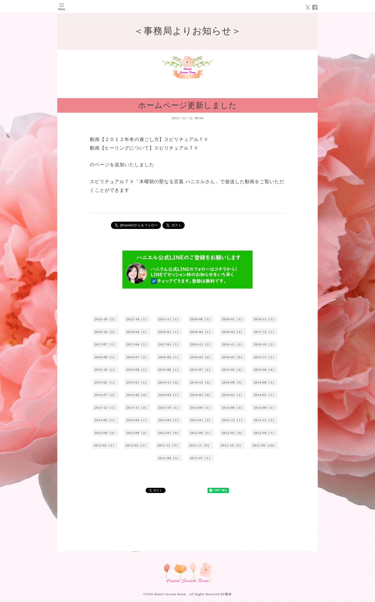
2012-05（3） (233, 433)
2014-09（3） (233, 382)
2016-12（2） (201, 344)
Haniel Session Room (170, 594)
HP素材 (226, 594)
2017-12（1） (265, 332)
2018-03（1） (233, 332)
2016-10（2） (265, 344)
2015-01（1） (137, 382)
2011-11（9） (200, 445)
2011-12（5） (168, 445)
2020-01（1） (233, 319)
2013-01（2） (201, 420)
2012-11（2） (265, 420)
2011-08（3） (169, 458)
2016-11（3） (233, 344)
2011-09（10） (264, 445)
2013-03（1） (169, 420)
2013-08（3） (233, 407)
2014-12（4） (169, 382)
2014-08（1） (265, 382)
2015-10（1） (105, 370)
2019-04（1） (137, 332)
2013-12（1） (105, 407)
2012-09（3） (105, 433)
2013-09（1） (201, 407)
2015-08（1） (169, 370)
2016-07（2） (137, 357)
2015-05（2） (233, 370)
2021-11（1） (169, 319)
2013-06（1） (265, 407)
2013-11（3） (137, 407)
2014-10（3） (201, 382)
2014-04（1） (169, 395)
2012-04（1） (265, 433)
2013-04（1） (137, 420)
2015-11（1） (265, 357)
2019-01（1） (169, 332)
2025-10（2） (105, 319)
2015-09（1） (137, 370)
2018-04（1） (201, 332)
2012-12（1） (233, 420)
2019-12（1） (265, 319)
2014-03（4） (201, 395)
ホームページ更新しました (187, 105)
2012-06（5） (201, 433)
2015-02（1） (105, 382)
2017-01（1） (169, 344)
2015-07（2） (201, 370)
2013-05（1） (105, 420)
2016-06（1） (169, 357)
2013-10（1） (169, 407)
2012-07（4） (169, 433)
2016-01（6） (233, 357)
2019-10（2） (105, 332)
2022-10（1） (137, 319)
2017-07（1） (105, 344)
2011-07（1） (201, 458)
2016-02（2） (201, 357)
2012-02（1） (137, 445)
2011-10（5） (232, 445)
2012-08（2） (137, 433)
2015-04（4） (265, 370)
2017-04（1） (137, 344)
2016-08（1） (105, 357)
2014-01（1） (265, 395)
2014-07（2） (105, 395)
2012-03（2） (105, 445)
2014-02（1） (233, 395)
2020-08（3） (201, 319)
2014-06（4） (137, 395)
